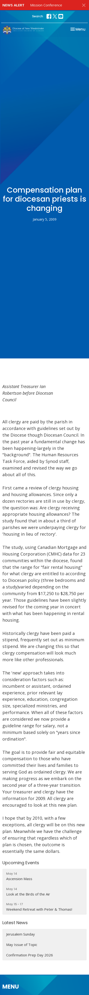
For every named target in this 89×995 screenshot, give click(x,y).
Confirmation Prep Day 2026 (29, 955)
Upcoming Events (20, 863)
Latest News (15, 923)
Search (37, 16)
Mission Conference (46, 5)
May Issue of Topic (21, 944)
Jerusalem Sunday (20, 934)
